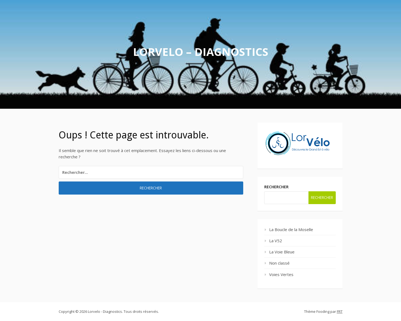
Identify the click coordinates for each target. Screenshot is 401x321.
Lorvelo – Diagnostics (200, 51)
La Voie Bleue (282, 252)
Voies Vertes (281, 274)
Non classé (279, 263)
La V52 (275, 240)
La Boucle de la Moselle (291, 229)
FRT (340, 311)
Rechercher (276, 186)
